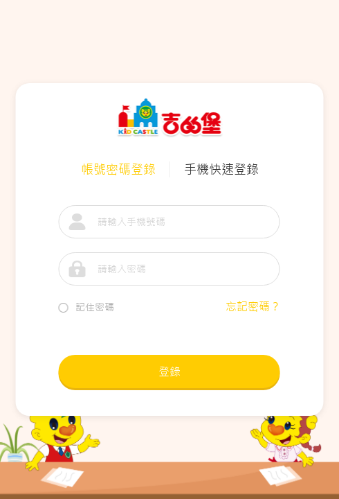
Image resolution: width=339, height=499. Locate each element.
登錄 (169, 371)
